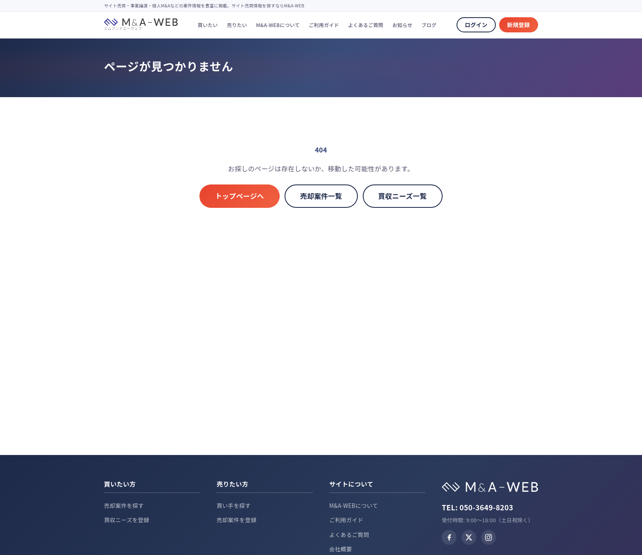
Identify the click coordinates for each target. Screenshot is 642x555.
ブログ (428, 24)
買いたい (208, 24)
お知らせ (402, 24)
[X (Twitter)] (468, 537)
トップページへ (239, 196)
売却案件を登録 (236, 520)
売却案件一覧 (321, 196)
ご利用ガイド (324, 24)
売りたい (237, 24)
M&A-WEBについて (278, 24)
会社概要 (340, 549)
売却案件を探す (124, 505)
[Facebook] (449, 537)
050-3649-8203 (486, 507)
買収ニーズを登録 (126, 520)
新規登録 (518, 24)
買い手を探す (234, 505)
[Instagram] (488, 537)
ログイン (476, 24)
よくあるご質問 (365, 24)
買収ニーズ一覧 (402, 196)
